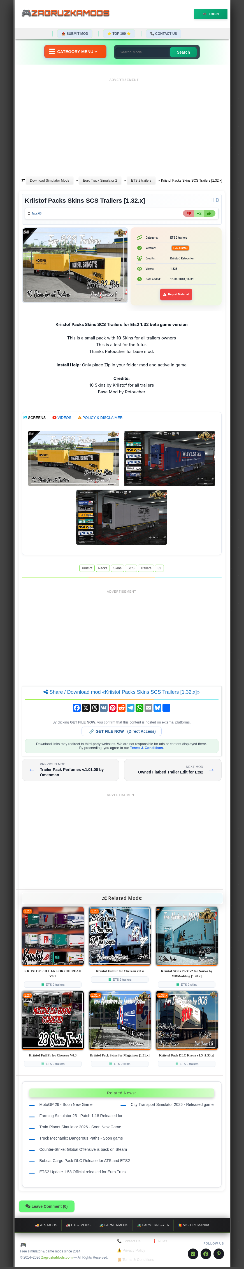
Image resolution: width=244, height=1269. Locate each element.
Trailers (146, 570)
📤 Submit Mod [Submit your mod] (74, 34)
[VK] (193, 1255)
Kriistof (87, 570)
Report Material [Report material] (176, 296)
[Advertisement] (124, 123)
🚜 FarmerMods (113, 1227)
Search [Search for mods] (188, 52)
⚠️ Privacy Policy (131, 1252)
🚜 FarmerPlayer (153, 1227)
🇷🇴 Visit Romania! (193, 1227)
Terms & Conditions (146, 749)
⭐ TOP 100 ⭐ (119, 34)
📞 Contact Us (163, 34)
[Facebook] (206, 1255)
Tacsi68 (39, 214)
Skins (117, 570)
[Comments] (215, 200)
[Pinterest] (218, 1255)
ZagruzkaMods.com (57, 1259)
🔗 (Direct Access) (122, 733)
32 (159, 570)
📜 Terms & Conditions (135, 1261)
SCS (130, 570)
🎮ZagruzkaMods (69, 14)
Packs (103, 570)
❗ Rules (159, 1243)
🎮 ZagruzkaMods (45, 1246)
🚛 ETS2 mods (78, 1227)
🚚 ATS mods (46, 1227)
